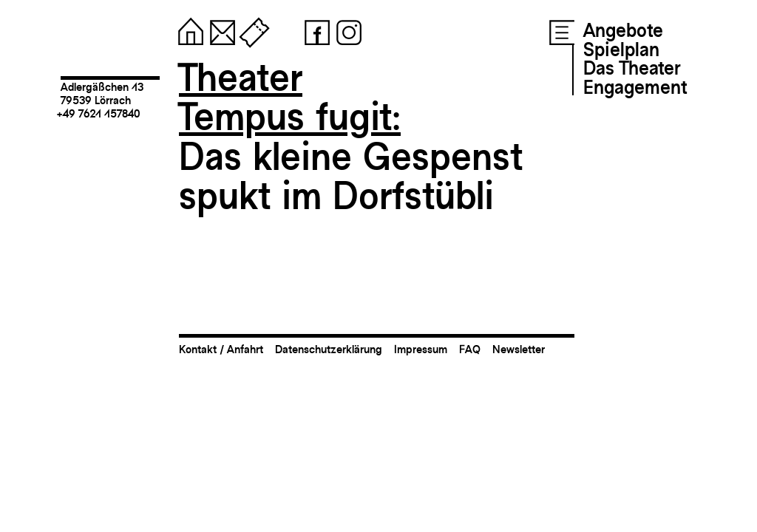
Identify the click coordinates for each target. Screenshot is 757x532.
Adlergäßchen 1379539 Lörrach (102, 93)
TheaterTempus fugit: (290, 97)
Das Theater (631, 68)
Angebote (623, 30)
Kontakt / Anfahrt (221, 349)
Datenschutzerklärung (328, 349)
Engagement (635, 87)
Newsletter (518, 349)
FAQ (470, 349)
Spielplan (621, 49)
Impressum (420, 349)
